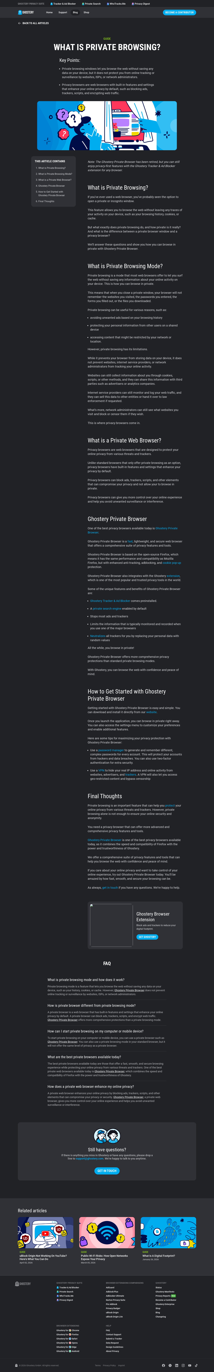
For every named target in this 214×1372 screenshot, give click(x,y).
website (151, 712)
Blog (75, 12)
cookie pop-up (172, 563)
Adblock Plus (112, 1291)
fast (130, 541)
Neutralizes (97, 636)
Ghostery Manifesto (165, 1291)
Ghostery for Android (67, 1351)
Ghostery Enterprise (165, 1304)
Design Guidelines (114, 1347)
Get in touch (107, 1171)
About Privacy (112, 1351)
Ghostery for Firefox (67, 1334)
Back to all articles (33, 23)
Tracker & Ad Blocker (63, 3)
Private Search (91, 3)
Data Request (112, 1343)
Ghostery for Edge (66, 1347)
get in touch (110, 887)
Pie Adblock (111, 1304)
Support (63, 12)
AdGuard (110, 1287)
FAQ (108, 1330)
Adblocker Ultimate (115, 1296)
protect (170, 805)
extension (173, 576)
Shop (86, 12)
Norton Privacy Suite (115, 1300)
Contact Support (113, 1334)
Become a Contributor (179, 12)
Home (49, 12)
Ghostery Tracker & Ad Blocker (110, 601)
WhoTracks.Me (116, 3)
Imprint (121, 1365)
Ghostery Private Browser (104, 840)
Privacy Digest (141, 3)
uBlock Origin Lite (114, 1316)
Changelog (161, 1316)
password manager (111, 750)
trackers (130, 774)
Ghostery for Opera (67, 1343)
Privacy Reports (166, 1295)
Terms (98, 1365)
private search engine (107, 608)
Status (159, 1287)
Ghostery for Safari (66, 1338)
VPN (101, 770)
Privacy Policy (109, 1365)
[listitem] (45, 1241)
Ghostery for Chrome (67, 1330)
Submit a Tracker (114, 1338)
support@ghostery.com (89, 1158)
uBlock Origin (112, 1312)
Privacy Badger (113, 1308)
